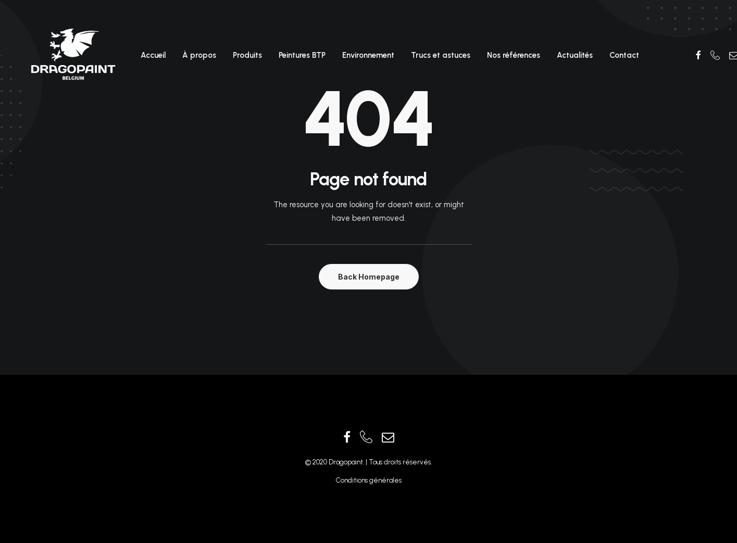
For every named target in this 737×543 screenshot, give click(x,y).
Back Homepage (368, 276)
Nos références (513, 55)
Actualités (575, 55)
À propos (199, 55)
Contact (624, 55)
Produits (247, 55)
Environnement (368, 55)
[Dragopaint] (73, 55)
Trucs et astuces (440, 55)
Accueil (153, 55)
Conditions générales (369, 480)
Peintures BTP (302, 55)
